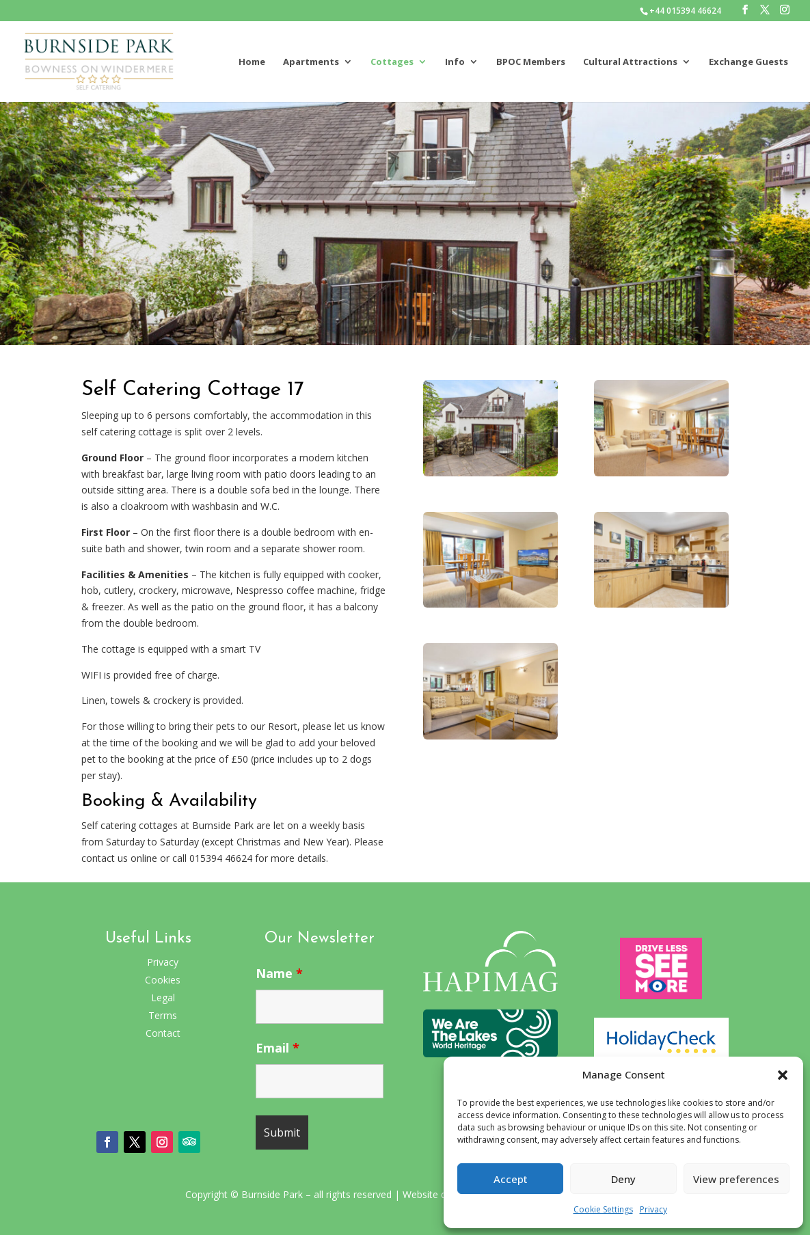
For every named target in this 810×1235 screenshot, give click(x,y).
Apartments (311, 62)
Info (455, 62)
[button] (782, 1075)
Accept (511, 1179)
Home (252, 62)
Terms (162, 1015)
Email (277, 1048)
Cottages (392, 62)
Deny (623, 1179)
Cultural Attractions (630, 62)
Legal (163, 997)
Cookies (162, 979)
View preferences (736, 1179)
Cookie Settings (603, 1209)
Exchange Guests (748, 62)
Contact (163, 1033)
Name (279, 973)
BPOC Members (530, 62)
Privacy (653, 1209)
